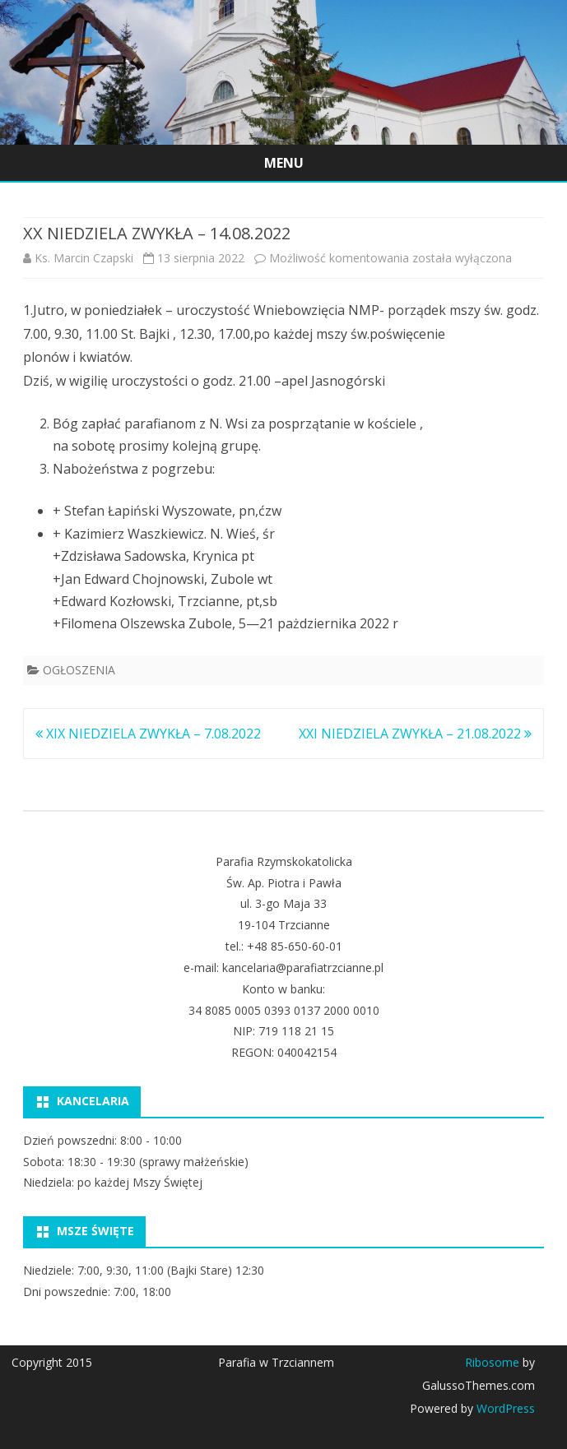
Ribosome (492, 1362)
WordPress (504, 1408)
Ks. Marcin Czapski (84, 258)
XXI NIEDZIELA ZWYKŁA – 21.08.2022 (415, 733)
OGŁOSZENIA (79, 670)
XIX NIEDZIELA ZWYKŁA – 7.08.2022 (148, 733)
